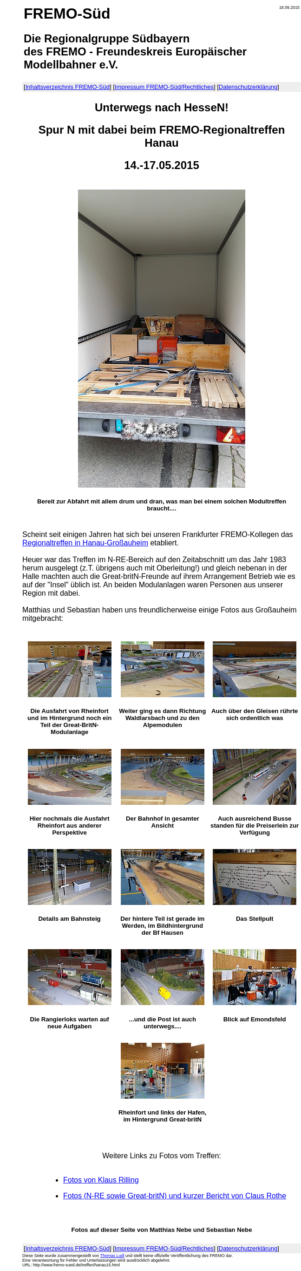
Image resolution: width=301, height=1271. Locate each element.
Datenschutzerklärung (248, 86)
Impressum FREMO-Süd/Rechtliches (164, 86)
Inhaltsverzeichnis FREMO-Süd (68, 86)
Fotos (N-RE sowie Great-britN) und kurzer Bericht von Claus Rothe (174, 1196)
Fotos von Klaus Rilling (101, 1180)
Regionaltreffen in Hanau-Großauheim (85, 543)
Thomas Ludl (112, 1255)
